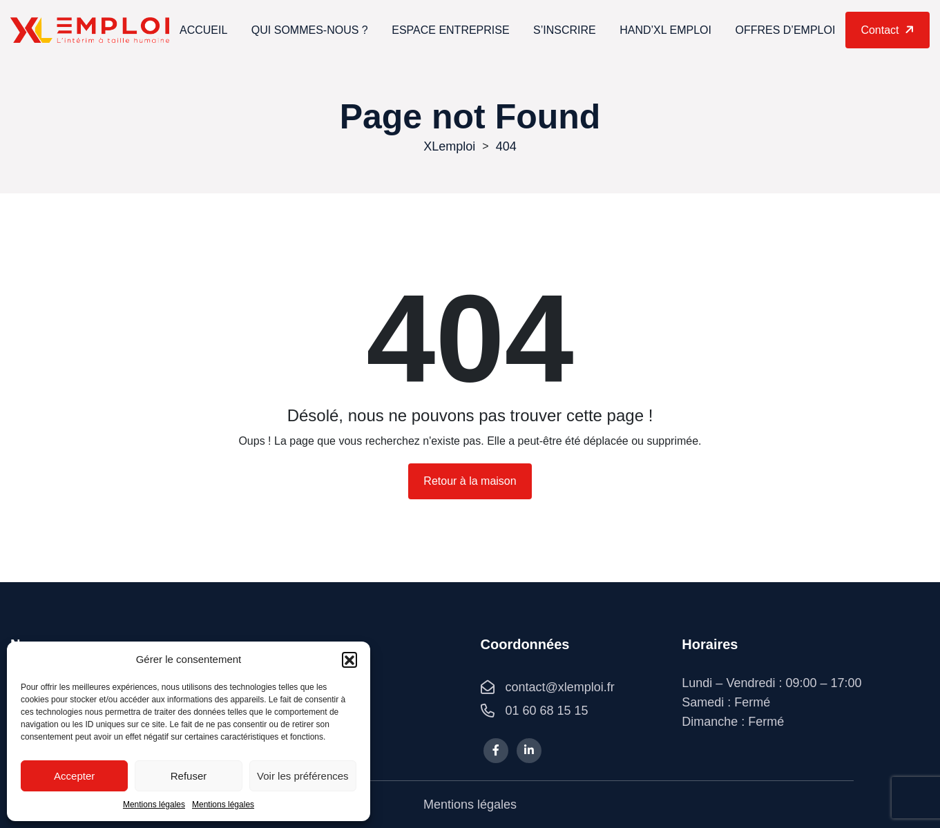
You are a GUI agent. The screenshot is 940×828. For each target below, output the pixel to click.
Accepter (74, 776)
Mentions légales (154, 804)
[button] (349, 659)
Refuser (189, 776)
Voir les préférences (303, 776)
